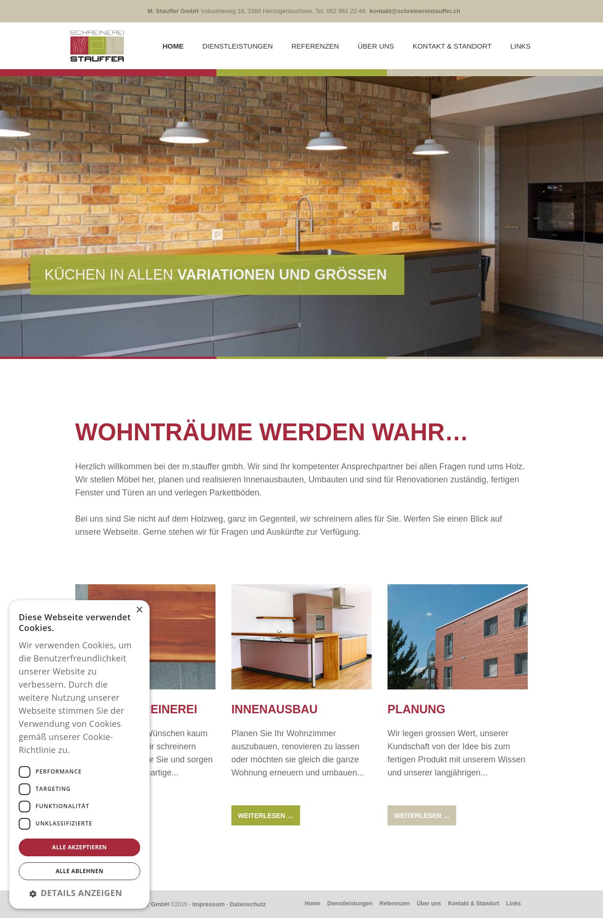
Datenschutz (248, 904)
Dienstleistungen (237, 46)
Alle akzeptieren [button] (79, 847)
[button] (79, 892)
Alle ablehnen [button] (79, 871)
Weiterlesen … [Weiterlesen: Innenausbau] (266, 815)
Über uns (376, 46)
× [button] (139, 610)
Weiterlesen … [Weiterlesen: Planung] (422, 815)
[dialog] (79, 754)
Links (520, 46)
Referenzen (315, 46)
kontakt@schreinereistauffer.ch (415, 10)
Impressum (208, 904)
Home (173, 46)
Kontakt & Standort (452, 46)
